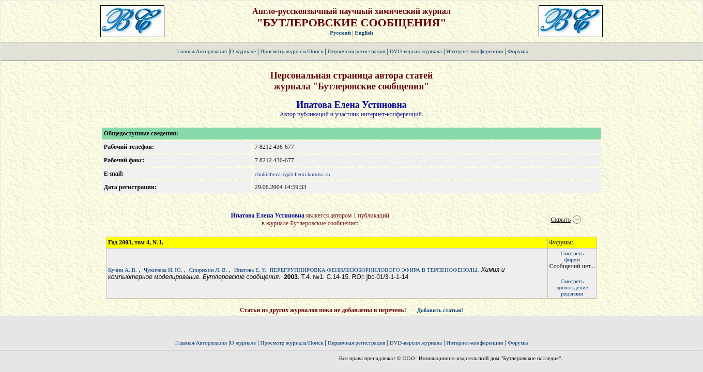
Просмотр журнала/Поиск (291, 51)
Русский (340, 32)
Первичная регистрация (357, 51)
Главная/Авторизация (201, 51)
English (364, 32)
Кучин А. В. (122, 270)
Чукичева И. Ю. (163, 270)
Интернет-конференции (474, 51)
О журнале (243, 51)
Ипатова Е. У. (250, 270)
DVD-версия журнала (415, 51)
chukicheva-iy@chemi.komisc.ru (292, 174)
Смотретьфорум (572, 256)
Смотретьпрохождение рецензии (572, 287)
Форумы (518, 51)
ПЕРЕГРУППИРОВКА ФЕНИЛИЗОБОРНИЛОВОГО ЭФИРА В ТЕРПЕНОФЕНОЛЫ (374, 270)
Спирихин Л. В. (208, 270)
